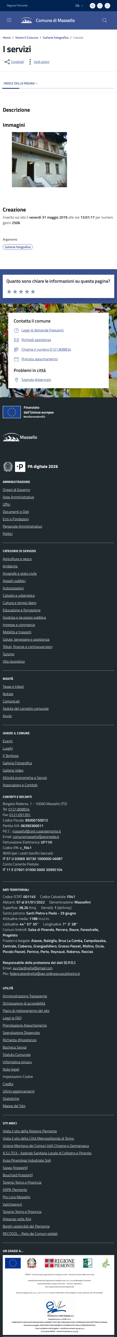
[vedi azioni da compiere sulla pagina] (38, 61)
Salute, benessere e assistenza (26, 639)
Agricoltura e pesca (17, 558)
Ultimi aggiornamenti (19, 1091)
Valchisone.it (12, 1204)
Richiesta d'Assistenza (19, 1040)
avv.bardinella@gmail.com (33, 968)
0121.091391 (20, 814)
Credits (8, 1084)
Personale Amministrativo (22, 526)
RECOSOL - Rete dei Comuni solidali (30, 1233)
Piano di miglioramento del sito (26, 1010)
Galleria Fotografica (17, 763)
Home (7, 37)
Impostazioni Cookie (18, 1076)
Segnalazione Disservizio (21, 1032)
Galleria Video (13, 770)
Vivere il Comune (26, 37)
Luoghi (8, 748)
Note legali (11, 1069)
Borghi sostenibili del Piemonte (26, 1226)
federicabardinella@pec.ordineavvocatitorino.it (45, 973)
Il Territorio (11, 755)
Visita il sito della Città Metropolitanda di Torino (38, 1138)
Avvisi (7, 716)
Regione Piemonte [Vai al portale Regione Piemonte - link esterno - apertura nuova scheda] (17, 5)
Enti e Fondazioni (16, 519)
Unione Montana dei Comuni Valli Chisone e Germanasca (46, 1145)
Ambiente (10, 566)
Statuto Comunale (17, 1054)
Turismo (8, 654)
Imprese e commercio (19, 624)
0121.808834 (19, 809)
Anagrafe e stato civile (20, 573)
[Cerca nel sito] (104, 20)
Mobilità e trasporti (17, 632)
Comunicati (11, 701)
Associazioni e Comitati (20, 785)
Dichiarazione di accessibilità (24, 1003)
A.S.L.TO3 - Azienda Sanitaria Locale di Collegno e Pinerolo (47, 1153)
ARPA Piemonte (15, 1189)
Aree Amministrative (18, 497)
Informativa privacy (17, 1062)
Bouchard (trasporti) (18, 1175)
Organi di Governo (16, 489)
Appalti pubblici (14, 580)
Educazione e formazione (21, 610)
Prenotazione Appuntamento (25, 1025)
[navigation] (9, 20)
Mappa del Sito (14, 1106)
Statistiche (11, 1098)
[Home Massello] (46, 20)
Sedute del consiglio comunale (26, 708)
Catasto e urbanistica (19, 595)
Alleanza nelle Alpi (17, 1219)
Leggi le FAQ (12, 1018)
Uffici (6, 504)
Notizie (8, 694)
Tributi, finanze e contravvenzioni (27, 646)
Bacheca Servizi (15, 1047)
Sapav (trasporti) (15, 1167)
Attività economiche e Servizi (25, 777)
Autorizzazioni (13, 588)
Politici (8, 533)
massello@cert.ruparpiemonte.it (36, 831)
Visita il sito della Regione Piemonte (30, 1131)
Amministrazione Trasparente (25, 996)
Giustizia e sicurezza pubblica (24, 617)
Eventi (8, 741)
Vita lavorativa (14, 661)
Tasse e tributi (13, 686)
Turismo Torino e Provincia (22, 1182)
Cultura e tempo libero (19, 602)
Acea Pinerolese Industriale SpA (27, 1160)
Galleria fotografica (56, 37)
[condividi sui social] (14, 61)
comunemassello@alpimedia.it (36, 836)
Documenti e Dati (16, 511)
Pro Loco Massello (16, 1197)
